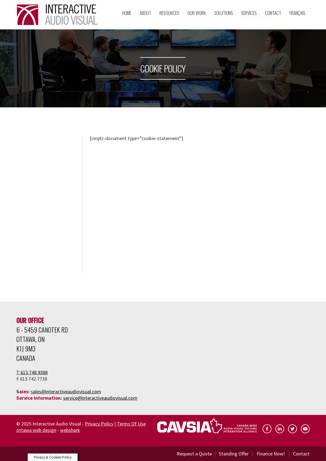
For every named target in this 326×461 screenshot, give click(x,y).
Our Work (197, 12)
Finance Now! (271, 453)
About (145, 12)
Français (297, 12)
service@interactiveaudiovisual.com (100, 398)
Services (249, 12)
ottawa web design (36, 430)
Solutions (223, 12)
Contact (301, 453)
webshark (70, 430)
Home (126, 12)
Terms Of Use (131, 424)
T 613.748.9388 (32, 372)
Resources (169, 12)
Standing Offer (234, 453)
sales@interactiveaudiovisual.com (66, 391)
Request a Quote (194, 453)
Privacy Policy (99, 424)
